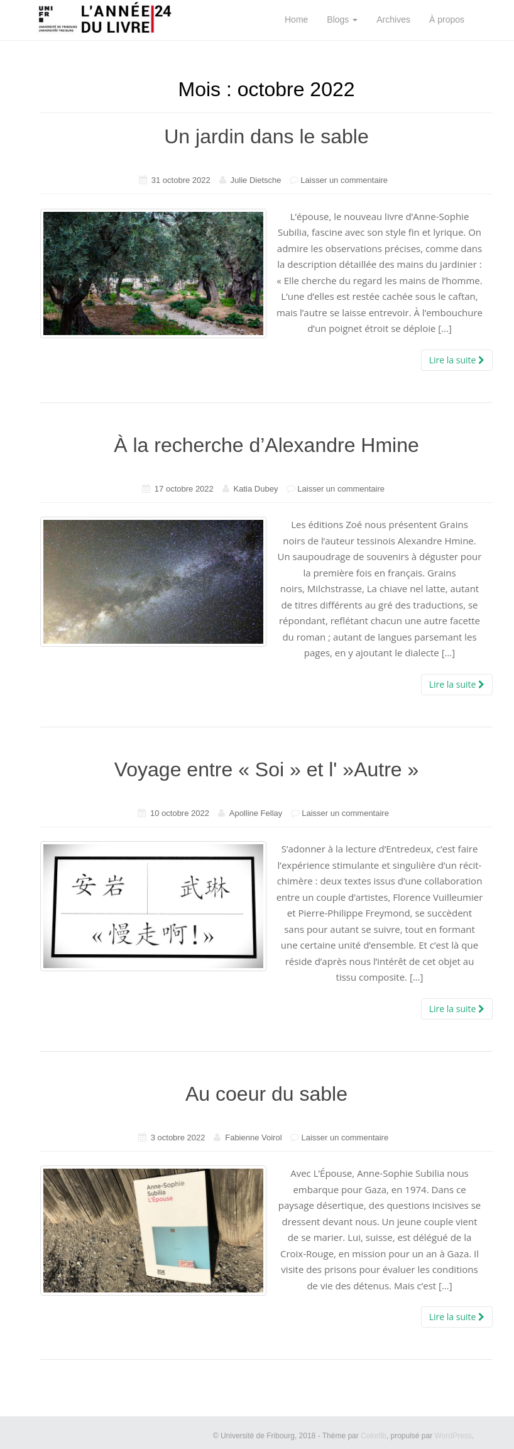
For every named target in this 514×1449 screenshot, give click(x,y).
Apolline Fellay (256, 813)
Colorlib (373, 1435)
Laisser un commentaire (344, 180)
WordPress (453, 1435)
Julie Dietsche (256, 180)
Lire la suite (456, 360)
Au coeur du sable (266, 1094)
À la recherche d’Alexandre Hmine (266, 445)
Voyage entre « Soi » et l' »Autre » (266, 769)
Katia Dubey (256, 488)
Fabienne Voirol (253, 1137)
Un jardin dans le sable (266, 136)
